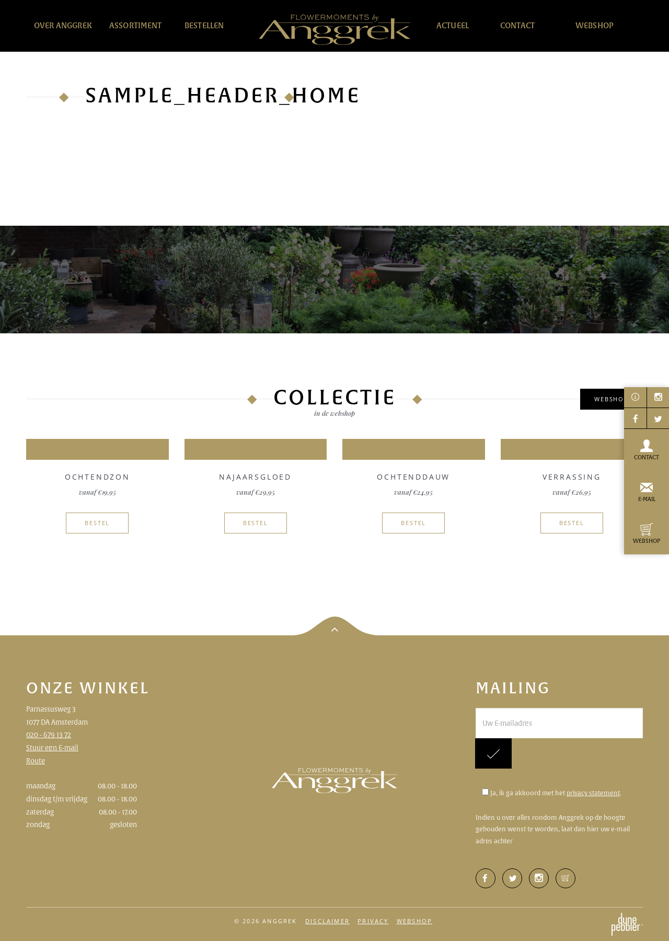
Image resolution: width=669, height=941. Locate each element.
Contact (517, 25)
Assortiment (135, 25)
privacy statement (593, 792)
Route (35, 760)
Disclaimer (327, 921)
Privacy (372, 921)
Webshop (594, 25)
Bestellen (204, 25)
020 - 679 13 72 (48, 734)
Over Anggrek (63, 25)
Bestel (97, 523)
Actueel (452, 25)
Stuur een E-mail (52, 747)
